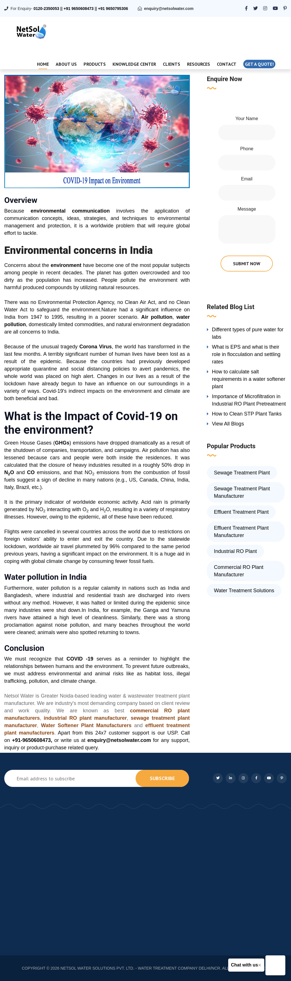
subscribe (162, 778)
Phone (246, 148)
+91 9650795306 (113, 8)
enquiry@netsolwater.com (169, 8)
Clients (171, 64)
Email (246, 178)
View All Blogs (228, 424)
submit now (246, 263)
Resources (198, 64)
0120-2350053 (46, 8)
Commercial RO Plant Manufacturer (238, 570)
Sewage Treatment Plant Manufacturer (242, 492)
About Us (66, 64)
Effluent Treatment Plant (241, 512)
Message (247, 209)
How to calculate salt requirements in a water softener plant (248, 379)
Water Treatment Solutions (244, 590)
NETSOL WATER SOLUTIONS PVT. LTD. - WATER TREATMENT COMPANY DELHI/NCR (140, 968)
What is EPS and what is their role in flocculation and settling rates (246, 354)
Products (95, 64)
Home (43, 64)
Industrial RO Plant (235, 551)
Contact (226, 64)
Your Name (247, 118)
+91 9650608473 (79, 8)
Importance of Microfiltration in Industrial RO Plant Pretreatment (249, 400)
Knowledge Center (134, 64)
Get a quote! (259, 64)
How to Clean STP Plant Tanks (247, 414)
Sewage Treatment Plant (242, 473)
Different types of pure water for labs (248, 333)
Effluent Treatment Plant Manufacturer (241, 531)
